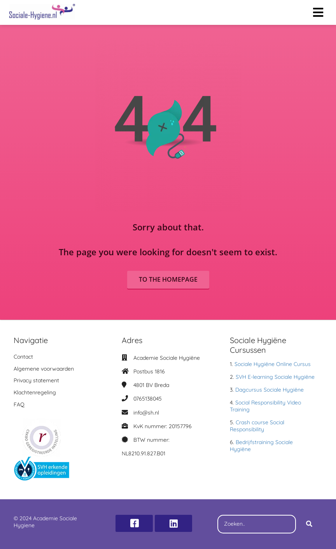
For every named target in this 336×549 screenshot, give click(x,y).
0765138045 (147, 398)
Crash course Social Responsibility (257, 426)
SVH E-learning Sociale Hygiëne (275, 376)
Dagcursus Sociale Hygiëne (269, 389)
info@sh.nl (146, 412)
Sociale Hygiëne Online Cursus (272, 364)
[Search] (309, 524)
